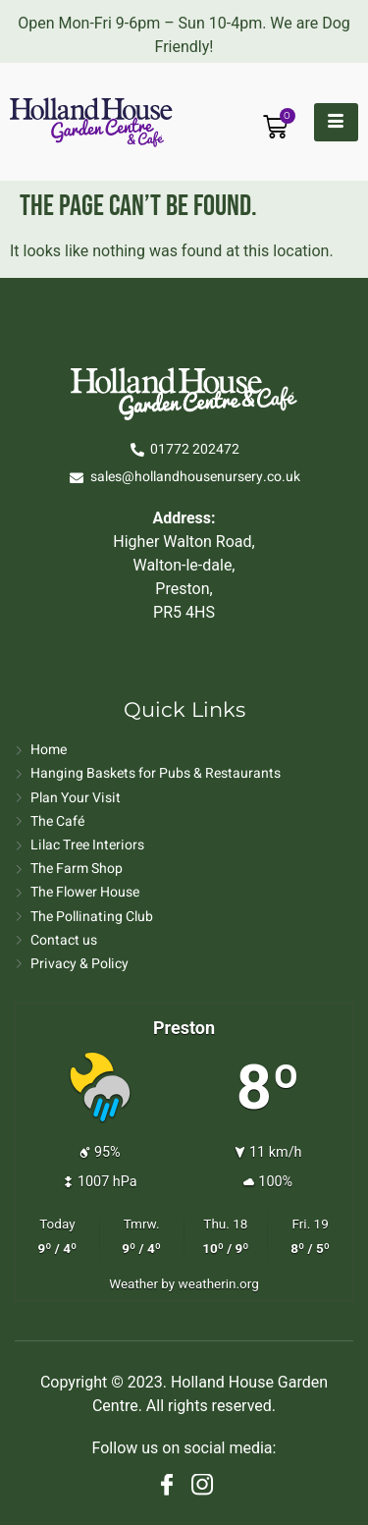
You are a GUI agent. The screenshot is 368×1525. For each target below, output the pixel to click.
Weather (133, 1283)
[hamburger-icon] (336, 122)
